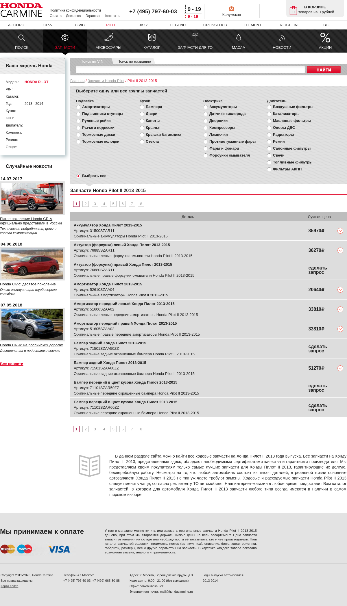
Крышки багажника (163, 134)
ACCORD (16, 25)
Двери (151, 113)
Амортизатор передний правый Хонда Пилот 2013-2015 (125, 323)
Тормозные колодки (100, 141)
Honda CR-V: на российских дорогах (31, 345)
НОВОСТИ (282, 47)
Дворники (218, 120)
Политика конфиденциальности (75, 10)
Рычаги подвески (98, 127)
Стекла (152, 141)
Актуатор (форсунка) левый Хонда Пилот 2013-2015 (122, 245)
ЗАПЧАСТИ (65, 49)
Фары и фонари (224, 148)
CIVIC (80, 25)
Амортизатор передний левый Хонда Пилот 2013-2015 (124, 304)
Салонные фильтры (292, 148)
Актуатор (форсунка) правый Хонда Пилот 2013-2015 (123, 264)
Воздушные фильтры (293, 107)
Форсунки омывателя (229, 155)
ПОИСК (21, 47)
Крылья (153, 127)
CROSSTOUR (215, 25)
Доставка (73, 16)
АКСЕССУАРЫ (108, 47)
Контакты (112, 16)
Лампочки (218, 134)
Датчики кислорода (227, 113)
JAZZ (143, 25)
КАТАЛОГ (151, 47)
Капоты (153, 120)
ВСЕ (327, 25)
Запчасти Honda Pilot (106, 81)
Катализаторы (286, 113)
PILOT (111, 25)
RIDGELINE (290, 25)
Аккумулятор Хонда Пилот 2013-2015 (108, 225)
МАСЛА (238, 47)
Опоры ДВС (284, 127)
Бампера (154, 107)
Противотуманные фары (232, 141)
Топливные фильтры (293, 162)
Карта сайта (9, 586)
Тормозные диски (98, 134)
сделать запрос (317, 270)
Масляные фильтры (292, 120)
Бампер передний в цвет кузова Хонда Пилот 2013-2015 (125, 382)
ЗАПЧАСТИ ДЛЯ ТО (195, 47)
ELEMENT (252, 25)
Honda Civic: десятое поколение (28, 284)
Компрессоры (222, 127)
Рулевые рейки (96, 120)
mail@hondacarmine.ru (176, 591)
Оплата (56, 16)
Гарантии (93, 16)
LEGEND (178, 25)
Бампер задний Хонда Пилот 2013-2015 (110, 343)
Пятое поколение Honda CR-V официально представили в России (31, 221)
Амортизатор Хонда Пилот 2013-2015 (108, 284)
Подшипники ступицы (102, 113)
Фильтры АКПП (287, 169)
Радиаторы (283, 134)
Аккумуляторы (223, 107)
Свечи (279, 155)
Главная (77, 81)
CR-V (48, 25)
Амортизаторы (96, 107)
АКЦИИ (325, 47)
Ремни (279, 141)
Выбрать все (94, 176)
